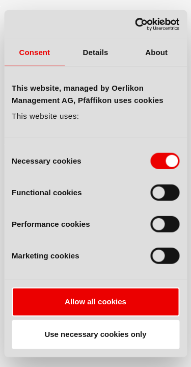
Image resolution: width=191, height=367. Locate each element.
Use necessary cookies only (95, 334)
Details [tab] (95, 51)
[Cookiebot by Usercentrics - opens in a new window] (136, 24)
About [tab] (156, 51)
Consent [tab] (34, 51)
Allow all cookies (95, 301)
